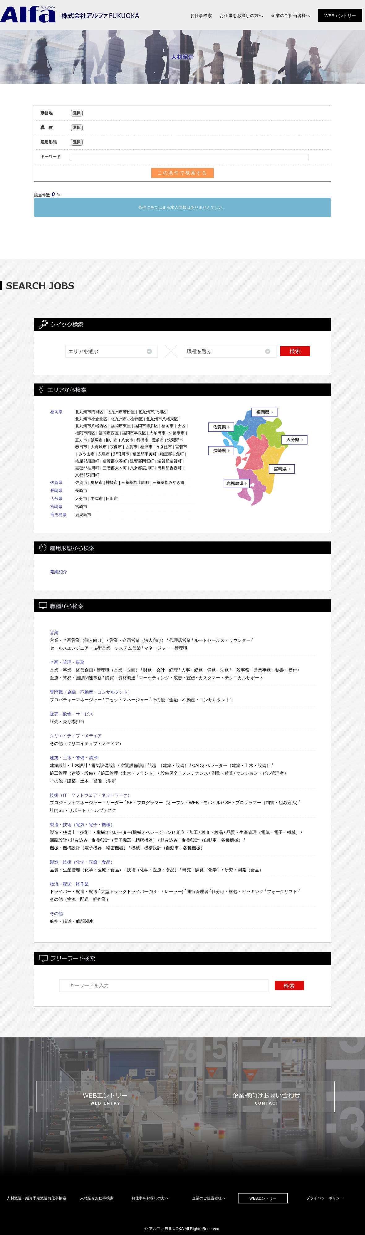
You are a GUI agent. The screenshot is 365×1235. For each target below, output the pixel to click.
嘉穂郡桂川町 (87, 468)
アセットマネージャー (126, 699)
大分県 (56, 498)
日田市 (112, 498)
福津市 (146, 447)
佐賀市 (81, 482)
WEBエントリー (262, 1198)
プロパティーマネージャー (76, 699)
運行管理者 (197, 891)
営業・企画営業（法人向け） (138, 640)
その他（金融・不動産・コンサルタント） (193, 699)
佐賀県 (56, 482)
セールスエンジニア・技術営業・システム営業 (95, 648)
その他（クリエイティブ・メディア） (86, 743)
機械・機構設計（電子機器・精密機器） (89, 847)
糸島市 (104, 454)
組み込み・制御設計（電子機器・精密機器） (114, 840)
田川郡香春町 (169, 468)
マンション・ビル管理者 (260, 773)
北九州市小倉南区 (127, 419)
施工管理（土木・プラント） (129, 773)
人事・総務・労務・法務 (205, 670)
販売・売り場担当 (67, 721)
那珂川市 (121, 454)
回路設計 (58, 840)
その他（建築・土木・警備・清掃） (84, 780)
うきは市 (164, 447)
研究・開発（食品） (244, 869)
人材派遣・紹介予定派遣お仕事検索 (36, 1198)
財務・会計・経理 (160, 670)
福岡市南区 (85, 433)
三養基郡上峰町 (135, 482)
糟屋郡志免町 (172, 454)
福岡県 (56, 411)
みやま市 (87, 454)
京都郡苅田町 (87, 475)
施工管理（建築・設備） (73, 773)
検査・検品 (212, 832)
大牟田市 (157, 433)
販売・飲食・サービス (71, 714)
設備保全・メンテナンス (184, 773)
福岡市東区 (121, 425)
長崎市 (81, 490)
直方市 (81, 440)
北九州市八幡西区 (91, 425)
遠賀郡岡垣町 (142, 461)
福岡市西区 (109, 433)
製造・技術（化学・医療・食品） (82, 862)
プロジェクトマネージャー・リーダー (86, 802)
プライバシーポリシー (324, 1198)
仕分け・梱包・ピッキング (238, 891)
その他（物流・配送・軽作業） (80, 899)
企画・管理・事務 (67, 662)
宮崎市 (81, 506)
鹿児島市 (83, 514)
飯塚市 (97, 440)
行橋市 (142, 440)
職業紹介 (58, 571)
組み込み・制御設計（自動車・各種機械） (202, 840)
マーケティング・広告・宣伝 (167, 677)
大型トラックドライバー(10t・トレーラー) (142, 891)
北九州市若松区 (121, 411)
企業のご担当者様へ (208, 1198)
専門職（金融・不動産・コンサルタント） (91, 692)
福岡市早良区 (134, 433)
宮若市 (181, 447)
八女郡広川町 (142, 468)
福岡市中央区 (173, 425)
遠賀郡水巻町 (115, 461)
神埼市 (112, 482)
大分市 (81, 498)
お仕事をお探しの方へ (150, 1198)
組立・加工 (187, 832)
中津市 (97, 498)
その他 (56, 913)
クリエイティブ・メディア (76, 735)
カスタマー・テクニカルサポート (231, 677)
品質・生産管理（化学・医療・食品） (86, 869)
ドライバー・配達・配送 (73, 891)
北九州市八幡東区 (162, 419)
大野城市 (99, 447)
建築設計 (58, 765)
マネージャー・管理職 (165, 648)
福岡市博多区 (146, 425)
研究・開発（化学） (201, 869)
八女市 (127, 440)
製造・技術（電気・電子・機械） (82, 824)
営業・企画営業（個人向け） (78, 640)
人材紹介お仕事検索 (97, 1198)
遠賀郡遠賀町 (169, 461)
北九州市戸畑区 (152, 411)
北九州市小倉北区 (91, 419)
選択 (76, 113)
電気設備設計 (104, 765)
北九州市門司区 (89, 411)
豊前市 (158, 440)
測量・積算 (222, 773)
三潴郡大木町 (115, 468)
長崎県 (56, 490)
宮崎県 (56, 506)
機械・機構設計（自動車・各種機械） (168, 847)
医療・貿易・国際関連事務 (76, 677)
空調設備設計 (134, 765)
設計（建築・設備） (169, 765)
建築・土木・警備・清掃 (73, 757)
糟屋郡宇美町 (144, 454)
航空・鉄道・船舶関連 (71, 921)
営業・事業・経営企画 (71, 670)
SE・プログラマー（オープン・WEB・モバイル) (174, 802)
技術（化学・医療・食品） (153, 869)
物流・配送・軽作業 (69, 884)
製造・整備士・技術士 (71, 832)
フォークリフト (282, 891)
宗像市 (116, 447)
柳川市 (112, 440)
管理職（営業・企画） (118, 670)
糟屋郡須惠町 (87, 461)
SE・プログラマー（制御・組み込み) (261, 802)
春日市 (81, 447)
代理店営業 (180, 640)
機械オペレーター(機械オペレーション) (135, 832)
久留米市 (177, 433)
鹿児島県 (58, 514)
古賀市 (131, 447)
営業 (54, 632)
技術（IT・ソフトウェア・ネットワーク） (91, 795)
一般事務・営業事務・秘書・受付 (264, 670)
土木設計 (79, 765)
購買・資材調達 (120, 677)
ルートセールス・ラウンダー (222, 640)
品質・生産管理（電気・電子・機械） (263, 832)
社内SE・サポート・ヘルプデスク (83, 810)
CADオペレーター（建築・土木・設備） (231, 765)
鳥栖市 (97, 482)
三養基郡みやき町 (168, 482)
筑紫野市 (175, 440)
